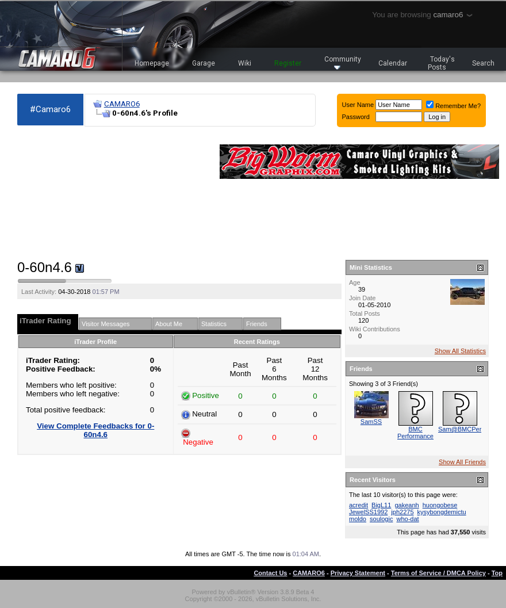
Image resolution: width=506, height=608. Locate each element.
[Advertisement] (80, 193)
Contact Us (270, 572)
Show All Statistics (460, 350)
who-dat (407, 518)
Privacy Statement (358, 572)
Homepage (152, 63)
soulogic (381, 518)
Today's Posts (441, 63)
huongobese (440, 505)
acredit (358, 505)
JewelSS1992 (368, 511)
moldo (357, 518)
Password (356, 116)
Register (287, 63)
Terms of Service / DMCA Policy (438, 572)
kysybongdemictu (441, 511)
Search (483, 63)
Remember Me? (453, 105)
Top (497, 572)
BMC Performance (415, 432)
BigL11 (381, 505)
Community (342, 62)
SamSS (371, 421)
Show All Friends (462, 461)
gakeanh (406, 505)
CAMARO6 (122, 104)
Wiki (244, 63)
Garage (203, 63)
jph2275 (402, 511)
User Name (358, 104)
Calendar (392, 63)
